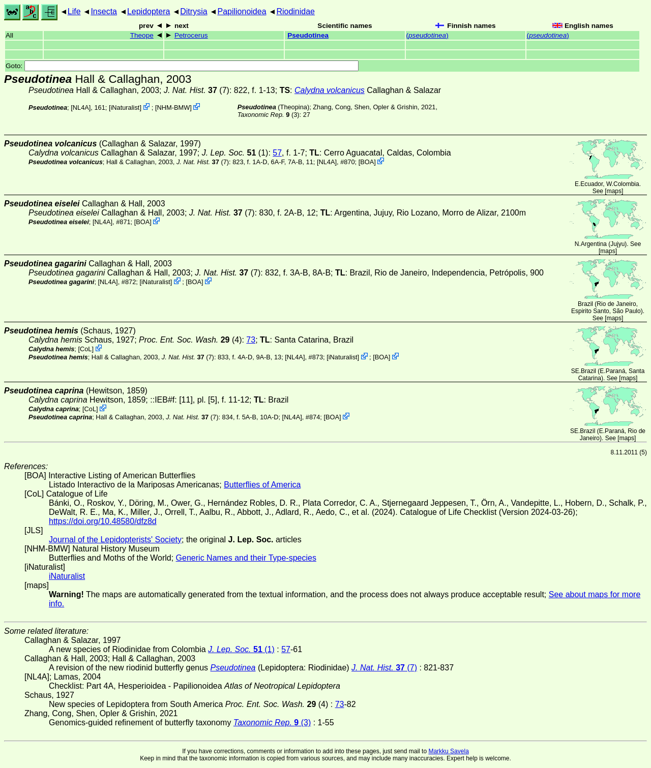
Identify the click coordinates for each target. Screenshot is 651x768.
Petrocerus (191, 35)
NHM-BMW (173, 107)
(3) (269, 114)
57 (277, 152)
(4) (190, 339)
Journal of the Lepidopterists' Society (115, 539)
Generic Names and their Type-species (246, 558)
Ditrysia (193, 11)
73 (250, 339)
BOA (367, 162)
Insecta (104, 11)
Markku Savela (448, 751)
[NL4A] (81, 107)
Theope (142, 35)
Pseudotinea (308, 35)
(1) (235, 152)
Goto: (182, 66)
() (427, 35)
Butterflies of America (262, 484)
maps (614, 191)
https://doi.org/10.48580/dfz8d (103, 521)
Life (74, 11)
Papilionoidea (241, 11)
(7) (196, 90)
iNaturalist (124, 107)
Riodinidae (295, 11)
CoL (86, 349)
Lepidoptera (148, 11)
